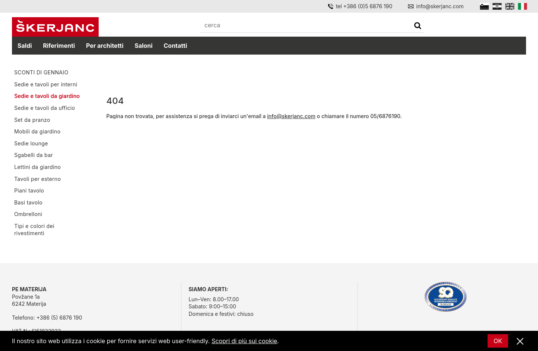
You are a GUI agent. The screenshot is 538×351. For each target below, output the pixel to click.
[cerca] (417, 26)
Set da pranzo (32, 120)
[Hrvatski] (497, 6)
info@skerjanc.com (291, 116)
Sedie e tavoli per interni (45, 84)
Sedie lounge (31, 143)
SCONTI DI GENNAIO (41, 72)
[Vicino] (520, 342)
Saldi (25, 45)
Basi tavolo (28, 202)
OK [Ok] (498, 341)
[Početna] (55, 27)
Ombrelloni (28, 214)
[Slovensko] (484, 6)
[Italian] (522, 6)
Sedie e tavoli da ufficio (44, 108)
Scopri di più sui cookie (244, 341)
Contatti (175, 45)
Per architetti (104, 45)
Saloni (143, 45)
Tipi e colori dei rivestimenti (34, 230)
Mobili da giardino (37, 131)
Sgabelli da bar (33, 155)
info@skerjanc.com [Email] (440, 6)
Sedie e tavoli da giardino (47, 96)
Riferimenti (59, 45)
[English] (510, 6)
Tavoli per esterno (37, 179)
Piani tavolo (29, 190)
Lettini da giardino (37, 167)
